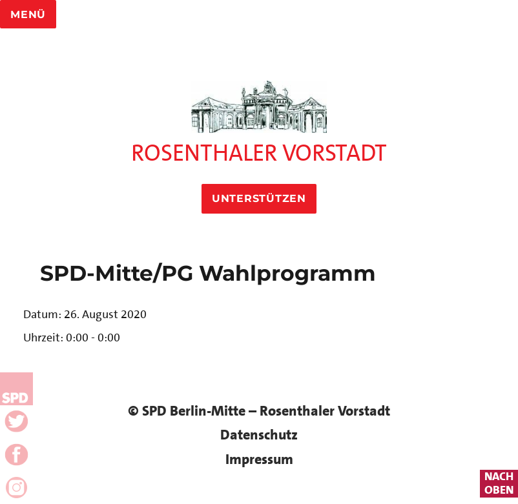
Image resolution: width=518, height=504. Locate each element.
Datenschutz (259, 434)
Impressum (259, 459)
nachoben (498, 484)
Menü (28, 14)
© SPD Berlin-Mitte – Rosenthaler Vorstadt (259, 410)
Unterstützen (259, 198)
